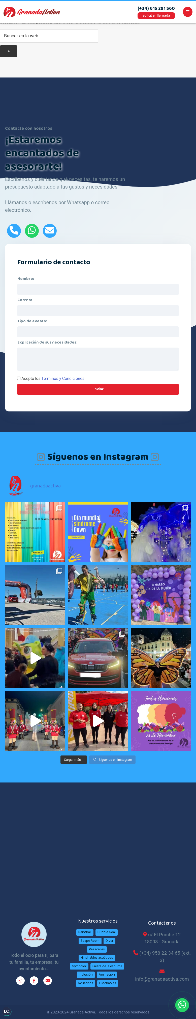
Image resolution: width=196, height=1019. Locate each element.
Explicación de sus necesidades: (47, 342)
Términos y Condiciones (62, 378)
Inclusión (86, 975)
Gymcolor (79, 966)
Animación (107, 975)
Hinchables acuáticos (97, 958)
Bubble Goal (106, 932)
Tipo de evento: (32, 321)
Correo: (24, 300)
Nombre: (25, 279)
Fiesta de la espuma (107, 966)
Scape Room (90, 941)
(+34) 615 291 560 (156, 8)
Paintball (84, 932)
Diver (109, 941)
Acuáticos (85, 983)
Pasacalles (97, 949)
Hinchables (107, 983)
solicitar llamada (156, 15)
